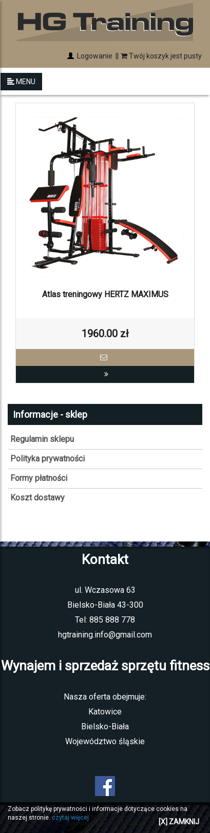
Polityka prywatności (47, 458)
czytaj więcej (70, 817)
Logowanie (93, 56)
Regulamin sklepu (42, 439)
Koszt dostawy (37, 497)
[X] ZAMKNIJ (179, 822)
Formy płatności (38, 478)
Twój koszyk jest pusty (161, 56)
